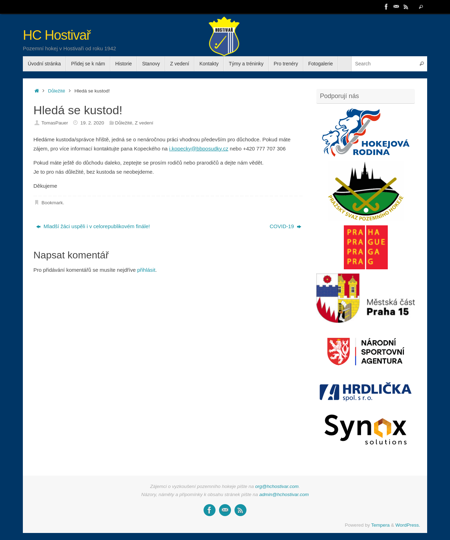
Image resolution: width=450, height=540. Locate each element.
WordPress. (408, 525)
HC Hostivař (56, 35)
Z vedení (144, 123)
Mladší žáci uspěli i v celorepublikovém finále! (93, 226)
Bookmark (52, 202)
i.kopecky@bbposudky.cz (198, 149)
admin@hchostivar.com (284, 494)
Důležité (56, 91)
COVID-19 (285, 226)
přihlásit (146, 270)
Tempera (380, 525)
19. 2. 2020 (92, 123)
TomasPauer (54, 123)
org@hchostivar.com (277, 486)
